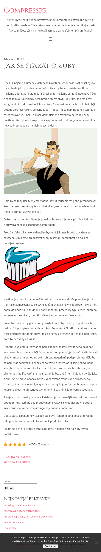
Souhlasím (50, 546)
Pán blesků (10, 528)
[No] (96, 542)
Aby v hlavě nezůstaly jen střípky (22, 510)
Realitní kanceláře (14, 522)
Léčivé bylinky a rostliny (17, 461)
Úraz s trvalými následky (17, 457)
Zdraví (20, 58)
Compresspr (25, 10)
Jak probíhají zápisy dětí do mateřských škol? (28, 516)
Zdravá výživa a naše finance (19, 505)
